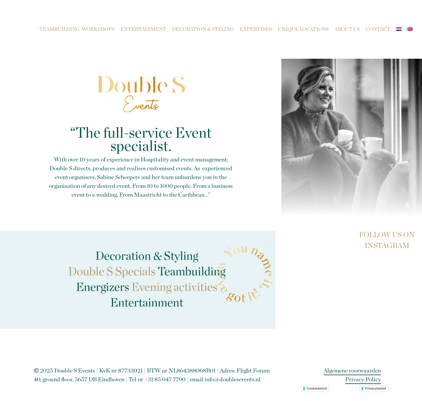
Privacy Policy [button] (363, 380)
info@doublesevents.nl (233, 380)
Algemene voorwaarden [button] (352, 371)
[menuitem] (398, 29)
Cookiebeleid (317, 388)
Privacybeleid (375, 388)
